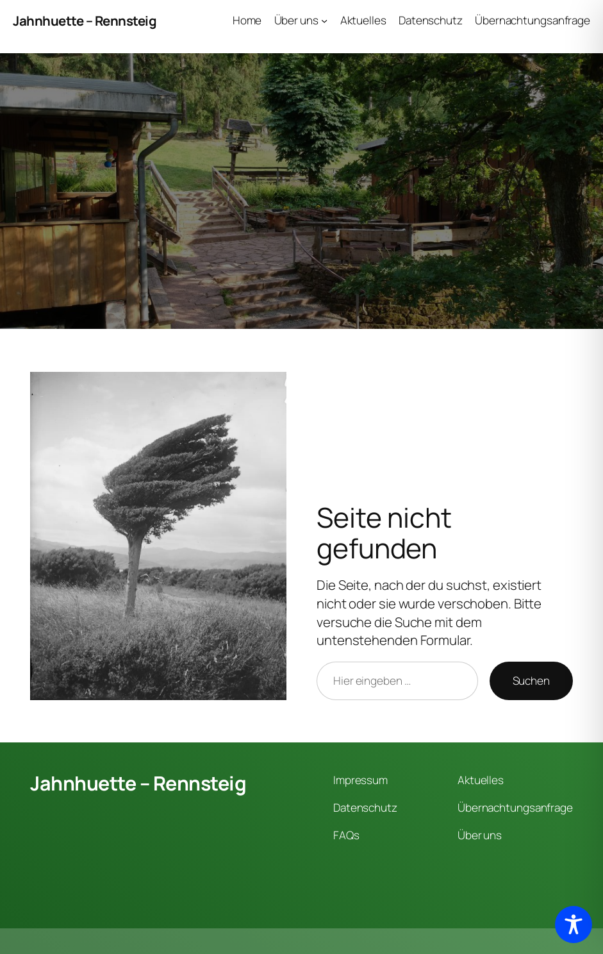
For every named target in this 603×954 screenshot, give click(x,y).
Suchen (531, 680)
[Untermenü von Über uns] (324, 20)
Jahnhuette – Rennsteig (84, 20)
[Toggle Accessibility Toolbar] (573, 924)
